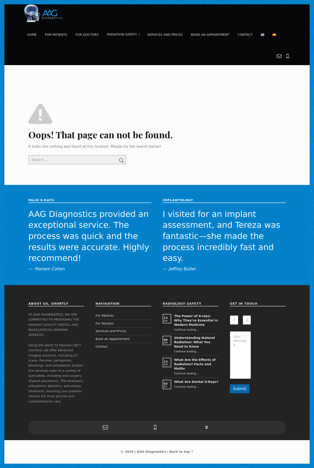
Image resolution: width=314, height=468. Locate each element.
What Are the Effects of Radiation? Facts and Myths (194, 364)
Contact (245, 34)
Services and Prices (165, 34)
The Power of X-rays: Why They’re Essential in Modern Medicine (196, 320)
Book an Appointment (210, 34)
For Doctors (87, 34)
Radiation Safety (122, 34)
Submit (239, 389)
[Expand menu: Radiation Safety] (139, 35)
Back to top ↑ (181, 451)
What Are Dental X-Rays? (196, 382)
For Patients (56, 34)
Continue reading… (186, 329)
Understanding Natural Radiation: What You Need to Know (194, 342)
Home (32, 34)
